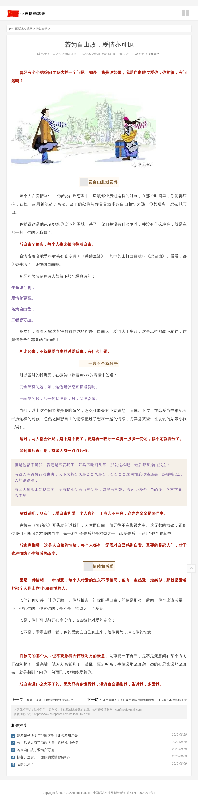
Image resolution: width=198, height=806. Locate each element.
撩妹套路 (42, 28)
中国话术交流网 (22, 28)
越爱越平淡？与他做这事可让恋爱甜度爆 (47, 735)
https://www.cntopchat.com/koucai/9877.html (62, 714)
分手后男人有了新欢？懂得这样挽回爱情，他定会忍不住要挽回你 (145, 700)
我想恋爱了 (25, 764)
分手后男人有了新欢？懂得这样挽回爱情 (47, 743)
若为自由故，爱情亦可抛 (35, 750)
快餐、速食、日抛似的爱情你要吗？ (50, 700)
